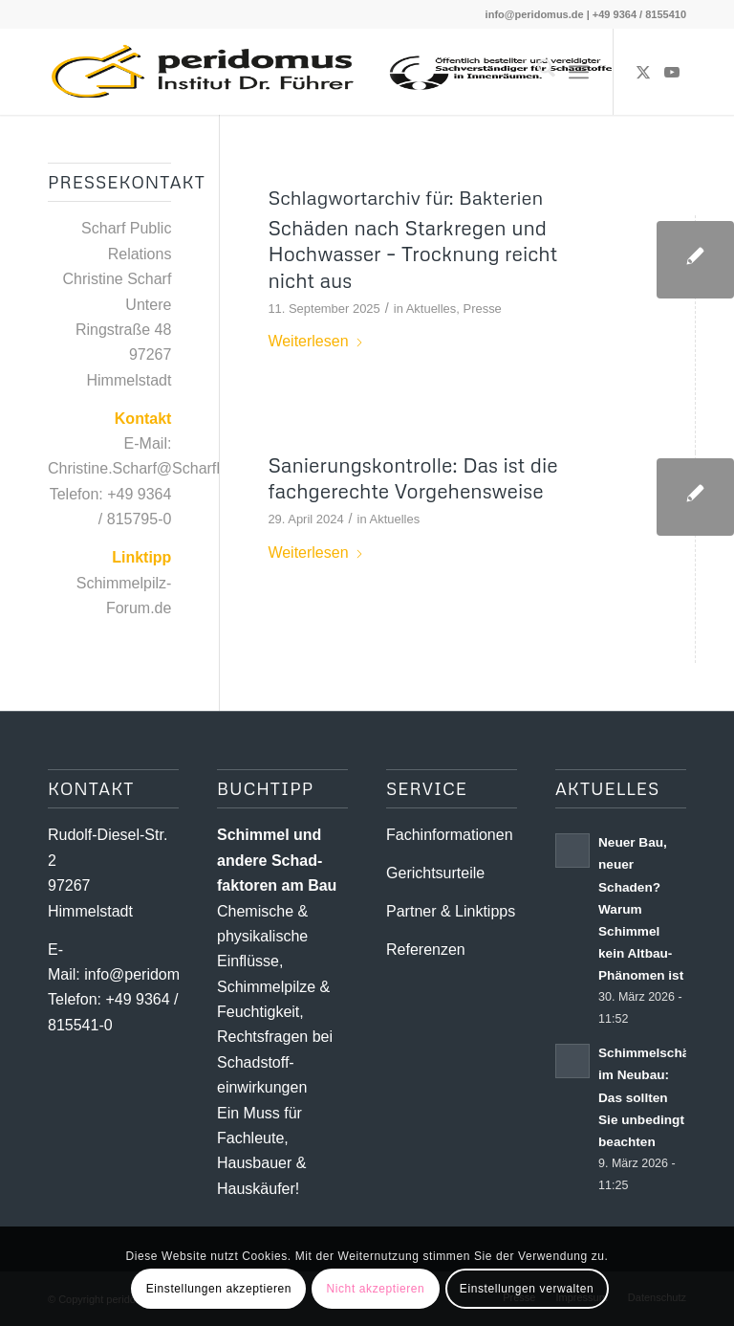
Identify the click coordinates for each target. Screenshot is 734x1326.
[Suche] (536, 72)
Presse (483, 308)
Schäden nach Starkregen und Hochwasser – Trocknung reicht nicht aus (412, 254)
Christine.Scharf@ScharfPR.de (153, 468)
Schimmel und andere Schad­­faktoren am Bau (276, 860)
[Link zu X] (643, 71)
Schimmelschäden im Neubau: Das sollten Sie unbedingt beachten (655, 1097)
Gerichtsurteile (435, 873)
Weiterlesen (315, 341)
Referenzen (425, 949)
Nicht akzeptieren (375, 1288)
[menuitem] (536, 72)
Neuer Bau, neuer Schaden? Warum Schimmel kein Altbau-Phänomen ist (640, 909)
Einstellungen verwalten (527, 1288)
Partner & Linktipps (450, 911)
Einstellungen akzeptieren (218, 1288)
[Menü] (579, 72)
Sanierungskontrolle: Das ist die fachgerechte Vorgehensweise (412, 478)
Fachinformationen (449, 835)
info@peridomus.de (535, 14)
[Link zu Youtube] (672, 71)
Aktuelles (431, 308)
